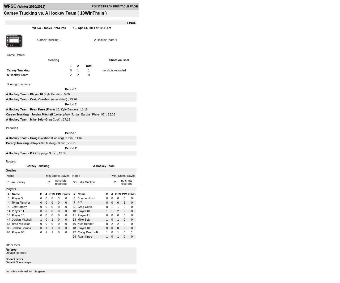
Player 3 (36, 143)
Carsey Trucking (47, 39)
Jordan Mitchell (42, 114)
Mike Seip (37, 119)
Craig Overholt (40, 99)
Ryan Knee (37, 109)
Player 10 (36, 94)
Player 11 (18, 211)
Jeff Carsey (19, 206)
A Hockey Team (104, 39)
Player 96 (98, 114)
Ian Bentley (18, 182)
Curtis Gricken (85, 182)
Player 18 (18, 215)
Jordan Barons (81, 114)
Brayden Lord (86, 198)
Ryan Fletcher (21, 202)
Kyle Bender (53, 94)
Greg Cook (52, 119)
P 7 (32, 153)
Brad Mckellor (21, 223)
